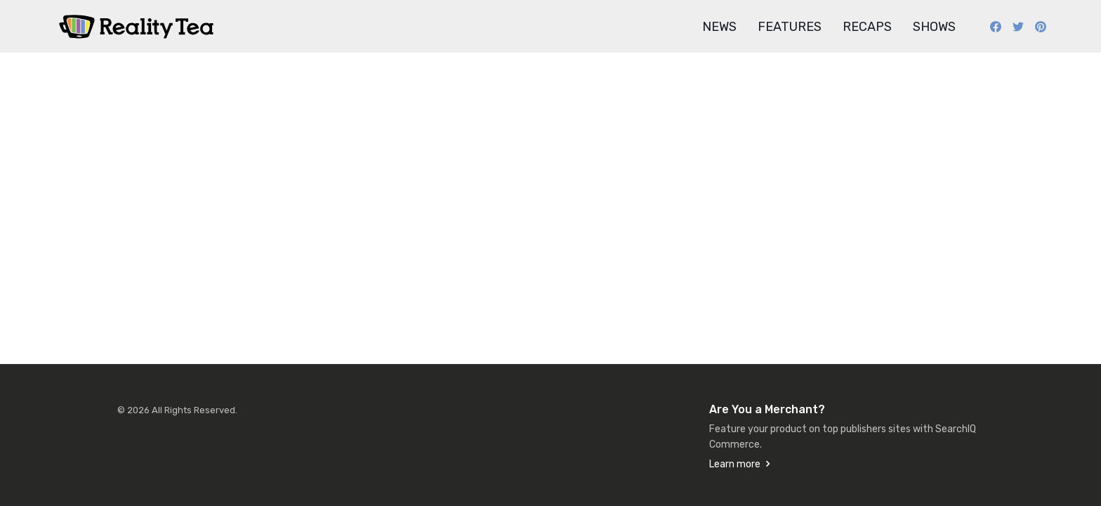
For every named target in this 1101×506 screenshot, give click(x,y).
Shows (934, 26)
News (719, 26)
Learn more (734, 464)
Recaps (867, 26)
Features (790, 26)
